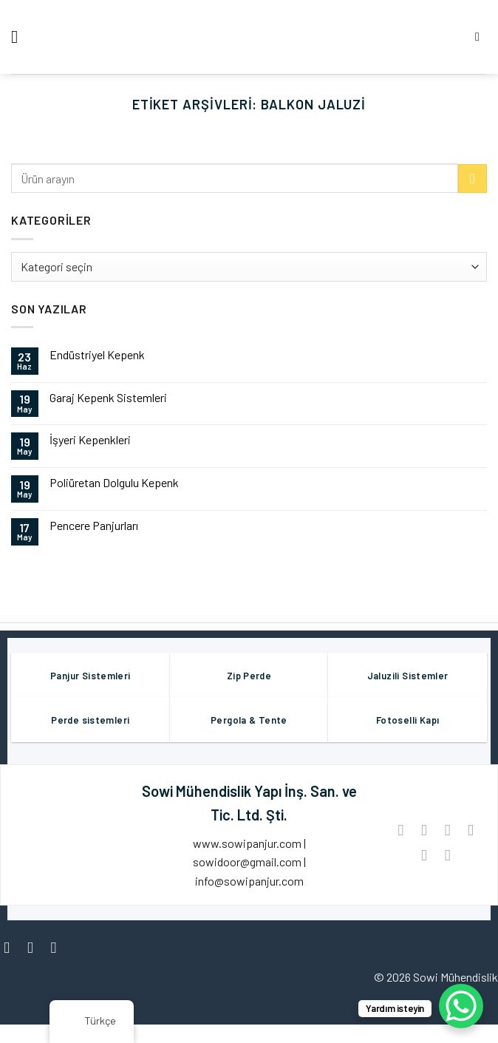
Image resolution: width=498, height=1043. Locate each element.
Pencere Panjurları (94, 525)
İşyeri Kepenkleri (90, 439)
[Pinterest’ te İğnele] (424, 854)
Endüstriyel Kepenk (97, 354)
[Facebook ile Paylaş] (424, 829)
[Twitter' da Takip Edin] (58, 947)
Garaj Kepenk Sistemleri (108, 397)
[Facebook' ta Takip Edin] (11, 947)
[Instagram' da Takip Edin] (35, 947)
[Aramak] (481, 36)
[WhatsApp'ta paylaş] (401, 829)
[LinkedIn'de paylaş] (447, 854)
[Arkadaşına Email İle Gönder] (471, 829)
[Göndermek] (472, 178)
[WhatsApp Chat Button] (461, 1006)
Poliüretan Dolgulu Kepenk (114, 482)
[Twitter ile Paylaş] (447, 829)
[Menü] (20, 36)
